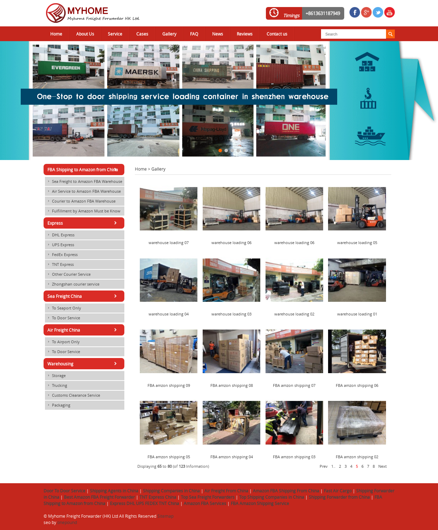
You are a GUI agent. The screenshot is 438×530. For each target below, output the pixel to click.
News (217, 34)
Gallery (169, 34)
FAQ (194, 34)
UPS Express (59, 245)
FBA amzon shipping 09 (169, 385)
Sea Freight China (83, 296)
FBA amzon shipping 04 (231, 456)
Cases (142, 34)
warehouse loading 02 (294, 314)
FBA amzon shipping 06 (357, 385)
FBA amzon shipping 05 (169, 456)
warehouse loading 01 (357, 314)
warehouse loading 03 (231, 314)
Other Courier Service (68, 274)
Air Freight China (83, 329)
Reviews (245, 34)
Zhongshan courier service (72, 284)
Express (83, 222)
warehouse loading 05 (357, 242)
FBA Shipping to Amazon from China (83, 169)
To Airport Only (62, 342)
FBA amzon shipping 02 (357, 456)
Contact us (277, 34)
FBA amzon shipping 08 (231, 385)
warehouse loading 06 (231, 242)
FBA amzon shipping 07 (294, 385)
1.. (333, 466)
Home (56, 34)
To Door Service (62, 318)
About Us (85, 34)
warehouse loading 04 (169, 314)
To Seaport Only (63, 308)
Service (115, 34)
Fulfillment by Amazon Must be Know (82, 211)
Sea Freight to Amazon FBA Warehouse (83, 181)
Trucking (56, 385)
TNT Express (59, 264)
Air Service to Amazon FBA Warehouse (83, 191)
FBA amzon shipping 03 (294, 456)
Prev (324, 466)
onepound (67, 522)
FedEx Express (61, 254)
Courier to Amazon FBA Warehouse (80, 201)
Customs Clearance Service (72, 395)
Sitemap (165, 516)
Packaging (57, 405)
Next (382, 466)
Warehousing (83, 363)
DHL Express (59, 235)
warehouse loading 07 (169, 242)
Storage (55, 375)
